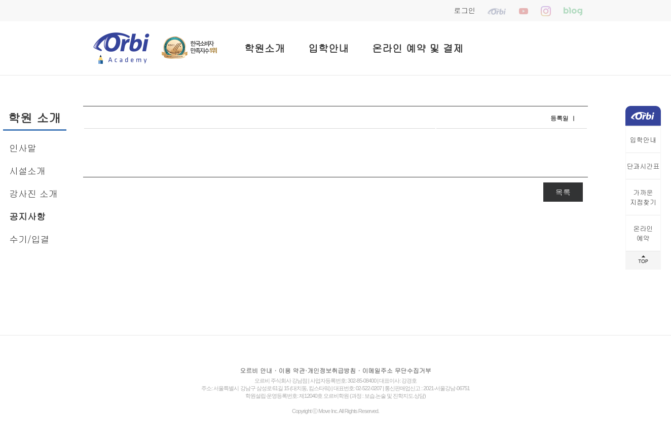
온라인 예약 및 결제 (417, 48)
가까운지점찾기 (643, 197)
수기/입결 (29, 239)
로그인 (464, 10)
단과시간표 (643, 166)
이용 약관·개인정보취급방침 (317, 370)
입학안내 (328, 48)
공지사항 (27, 216)
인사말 (22, 147)
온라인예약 (643, 233)
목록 (563, 191)
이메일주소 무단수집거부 (396, 370)
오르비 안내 (256, 370)
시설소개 (27, 170)
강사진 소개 (33, 193)
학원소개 (264, 48)
